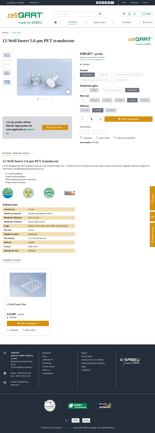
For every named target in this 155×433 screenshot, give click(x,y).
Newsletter (47, 353)
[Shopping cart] (146, 14)
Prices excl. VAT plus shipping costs (92, 60)
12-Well (98, 110)
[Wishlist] (129, 14)
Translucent (132, 90)
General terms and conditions (92, 360)
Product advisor (49, 366)
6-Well (85, 110)
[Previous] (14, 77)
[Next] (74, 77)
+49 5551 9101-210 (22, 376)
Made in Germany (17, 3)
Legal (83, 366)
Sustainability (48, 373)
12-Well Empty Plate (16, 304)
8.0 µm (145, 100)
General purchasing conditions (93, 363)
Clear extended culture (112, 90)
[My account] (135, 14)
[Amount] (92, 119)
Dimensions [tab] (17, 153)
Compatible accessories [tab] (11, 260)
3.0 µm (120, 100)
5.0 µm (132, 100)
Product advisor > (55, 126)
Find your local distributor (126, 138)
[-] (83, 119)
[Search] (100, 13)
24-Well (111, 110)
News (125, 3)
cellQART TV (48, 360)
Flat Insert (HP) (121, 80)
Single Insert (87, 75)
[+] (100, 119)
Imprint (84, 353)
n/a (83, 90)
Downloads (134, 3)
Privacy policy (87, 356)
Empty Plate (104, 75)
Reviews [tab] (26, 153)
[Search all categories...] (75, 13)
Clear (94, 90)
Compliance (86, 370)
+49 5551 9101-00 (24, 373)
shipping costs (67, 428)
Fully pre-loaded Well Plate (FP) (95, 80)
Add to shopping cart (128, 119)
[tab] (7, 153)
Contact (145, 3)
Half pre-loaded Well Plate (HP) (128, 75)
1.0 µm (107, 100)
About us (46, 370)
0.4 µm (94, 100)
